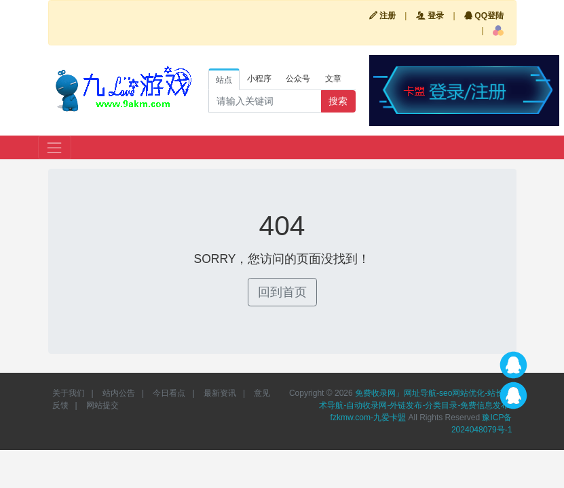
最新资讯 (220, 393)
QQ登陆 (484, 15)
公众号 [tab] (298, 78)
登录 (430, 15)
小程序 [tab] (259, 78)
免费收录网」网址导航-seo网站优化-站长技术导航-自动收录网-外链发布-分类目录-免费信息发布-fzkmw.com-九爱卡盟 (415, 405)
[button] (498, 30)
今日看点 (169, 393)
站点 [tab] (224, 80)
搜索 (337, 101)
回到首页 (282, 292)
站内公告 (118, 393)
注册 (382, 15)
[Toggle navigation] (54, 147)
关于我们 (68, 393)
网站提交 (102, 405)
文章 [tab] (333, 78)
